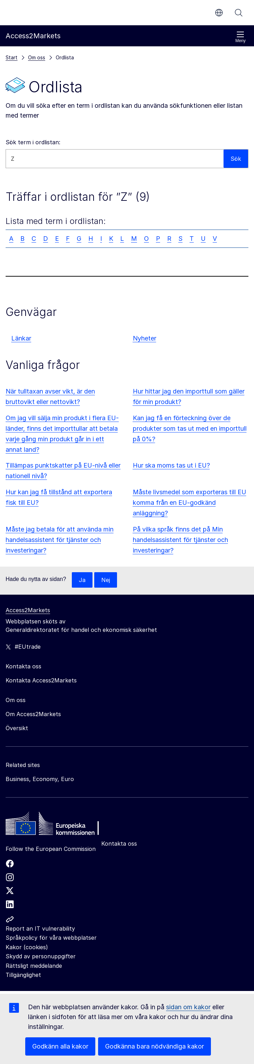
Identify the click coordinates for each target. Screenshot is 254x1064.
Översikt (17, 728)
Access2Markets (28, 610)
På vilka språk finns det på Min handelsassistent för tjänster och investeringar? (180, 540)
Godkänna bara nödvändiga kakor (154, 1046)
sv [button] (219, 12)
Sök (238, 12)
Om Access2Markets (33, 714)
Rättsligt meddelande (34, 965)
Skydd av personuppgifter (41, 956)
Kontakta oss (119, 843)
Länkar (21, 338)
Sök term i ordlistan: (33, 142)
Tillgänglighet (23, 974)
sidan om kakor (188, 1007)
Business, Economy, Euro (40, 778)
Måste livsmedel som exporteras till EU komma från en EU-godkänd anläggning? (189, 502)
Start (12, 57)
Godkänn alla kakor (60, 1046)
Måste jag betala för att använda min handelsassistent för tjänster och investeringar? (60, 540)
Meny (240, 37)
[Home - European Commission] (56, 825)
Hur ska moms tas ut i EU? (171, 465)
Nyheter (144, 338)
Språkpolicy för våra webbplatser (51, 937)
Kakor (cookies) (27, 947)
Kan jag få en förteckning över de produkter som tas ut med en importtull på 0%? (190, 428)
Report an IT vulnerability (40, 928)
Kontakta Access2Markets (41, 680)
